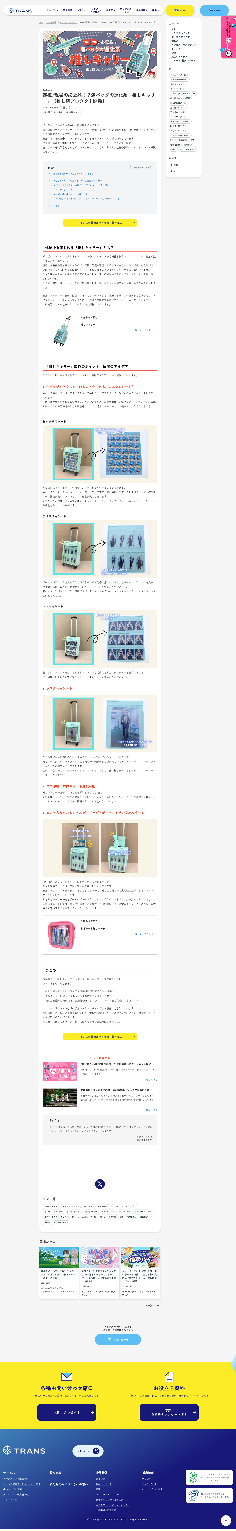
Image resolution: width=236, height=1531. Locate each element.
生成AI (108, 1224)
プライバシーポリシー (107, 1496)
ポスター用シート (66, 190)
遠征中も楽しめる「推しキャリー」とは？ (78, 174)
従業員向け (82, 1224)
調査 (70, 1224)
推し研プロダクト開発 (55, 112)
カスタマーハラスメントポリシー (113, 1507)
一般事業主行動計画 (106, 1512)
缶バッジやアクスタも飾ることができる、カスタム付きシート (92, 185)
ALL (173, 29)
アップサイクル (52, 1219)
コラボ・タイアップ (137, 1208)
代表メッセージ (104, 1486)
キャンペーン (116, 1208)
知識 (173, 52)
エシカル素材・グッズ (142, 1219)
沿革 (98, 1491)
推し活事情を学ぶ (125, 1224)
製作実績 (55, 1474)
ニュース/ (183, 60)
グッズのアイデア (66, 1293)
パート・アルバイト (152, 1491)
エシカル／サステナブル (52, 1290)
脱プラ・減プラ (99, 1219)
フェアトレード (119, 1219)
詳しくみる (151, 1081)
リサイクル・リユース (75, 1219)
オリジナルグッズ (52, 107)
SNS (46, 1214)
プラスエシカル (11, 1501)
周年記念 (59, 1224)
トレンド (176, 48)
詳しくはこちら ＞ (144, 331)
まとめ (57, 206)
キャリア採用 (149, 1486)
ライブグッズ (98, 1208)
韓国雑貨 (96, 1224)
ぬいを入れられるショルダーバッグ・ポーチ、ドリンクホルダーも (95, 199)
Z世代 (47, 1224)
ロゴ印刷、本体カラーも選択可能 (75, 194)
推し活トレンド (79, 112)
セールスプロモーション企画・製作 (21, 1486)
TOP (41, 22)
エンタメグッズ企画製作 (16, 1480)
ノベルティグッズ (53, 1208)
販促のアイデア (179, 56)
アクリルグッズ (130, 1214)
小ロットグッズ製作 (13, 1491)
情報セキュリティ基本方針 (109, 1501)
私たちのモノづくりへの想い (68, 1486)
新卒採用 (146, 1480)
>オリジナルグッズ (68, 22)
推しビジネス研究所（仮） (17, 1496)
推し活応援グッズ (89, 1214)
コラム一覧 (51, 22)
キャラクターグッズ (77, 1208)
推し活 (66, 107)
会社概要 (100, 1480)
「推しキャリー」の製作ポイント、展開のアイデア (83, 181)
